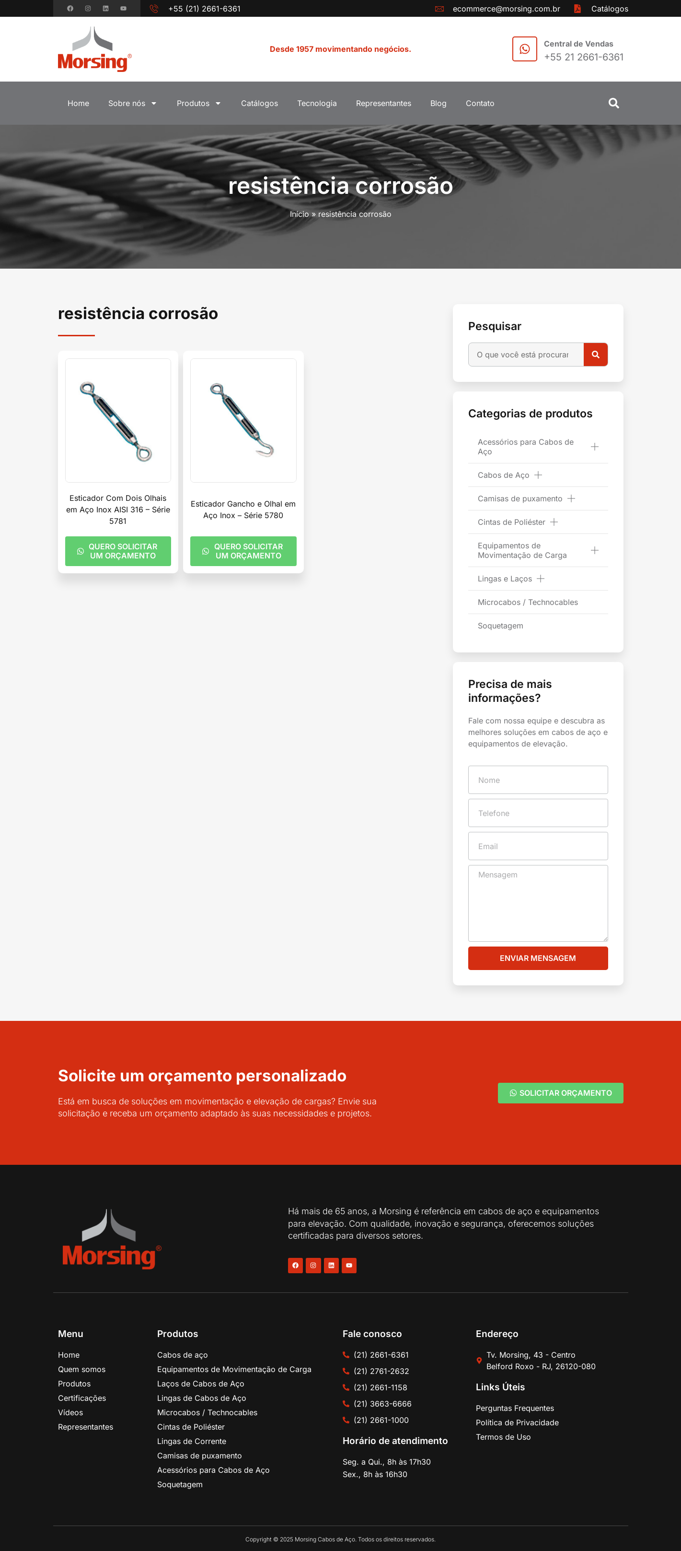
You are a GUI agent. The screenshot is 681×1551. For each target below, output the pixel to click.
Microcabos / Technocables (528, 602)
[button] (613, 103)
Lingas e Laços (511, 578)
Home (78, 103)
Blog (438, 103)
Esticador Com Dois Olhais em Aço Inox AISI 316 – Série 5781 (118, 509)
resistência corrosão (340, 186)
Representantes (383, 103)
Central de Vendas (578, 43)
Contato (480, 103)
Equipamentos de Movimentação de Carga (538, 550)
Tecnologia (317, 103)
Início (299, 214)
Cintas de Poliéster (518, 522)
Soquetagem (500, 625)
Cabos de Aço (510, 475)
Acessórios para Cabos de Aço (538, 446)
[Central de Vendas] (524, 48)
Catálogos (259, 103)
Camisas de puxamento (526, 498)
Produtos (199, 103)
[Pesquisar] (596, 354)
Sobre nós (133, 103)
